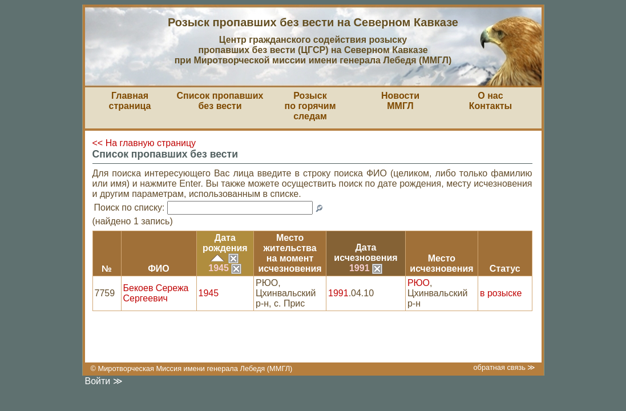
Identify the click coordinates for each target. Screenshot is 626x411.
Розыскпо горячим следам (310, 106)
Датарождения (225, 243)
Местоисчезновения (441, 263)
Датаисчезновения (365, 253)
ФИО (158, 268)
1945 (224, 268)
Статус (505, 268)
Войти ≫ (104, 381)
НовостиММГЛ (400, 101)
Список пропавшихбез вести (220, 101)
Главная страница (130, 101)
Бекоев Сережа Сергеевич (156, 293)
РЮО (418, 283)
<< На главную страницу (144, 143)
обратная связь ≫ (504, 367)
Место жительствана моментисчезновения (289, 253)
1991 (365, 268)
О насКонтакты (490, 101)
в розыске (501, 293)
